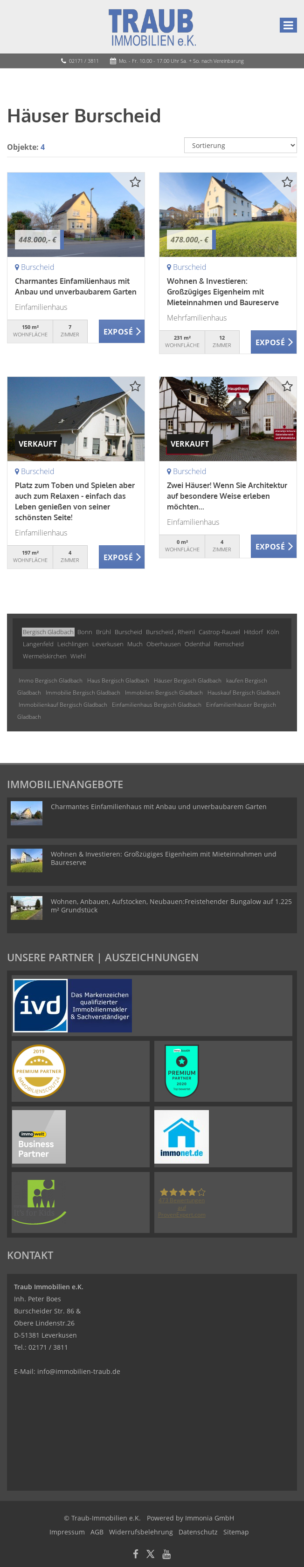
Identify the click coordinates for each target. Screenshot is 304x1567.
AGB (97, 1531)
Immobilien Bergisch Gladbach (164, 692)
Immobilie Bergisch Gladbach (83, 692)
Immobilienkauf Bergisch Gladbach (63, 705)
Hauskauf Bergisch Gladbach (243, 692)
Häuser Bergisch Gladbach (187, 680)
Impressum (67, 1531)
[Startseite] (152, 26)
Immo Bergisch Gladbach (51, 680)
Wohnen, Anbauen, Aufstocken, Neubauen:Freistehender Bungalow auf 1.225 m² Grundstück (171, 905)
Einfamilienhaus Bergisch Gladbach (156, 705)
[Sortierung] (240, 145)
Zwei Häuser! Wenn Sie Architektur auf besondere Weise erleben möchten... (227, 496)
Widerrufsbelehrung (141, 1531)
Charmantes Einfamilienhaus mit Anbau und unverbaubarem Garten (159, 806)
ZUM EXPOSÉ (122, 331)
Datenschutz (198, 1531)
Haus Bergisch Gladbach (118, 680)
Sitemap (236, 1531)
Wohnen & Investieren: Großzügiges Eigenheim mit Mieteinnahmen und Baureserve (223, 291)
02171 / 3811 (84, 60)
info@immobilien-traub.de (78, 1371)
